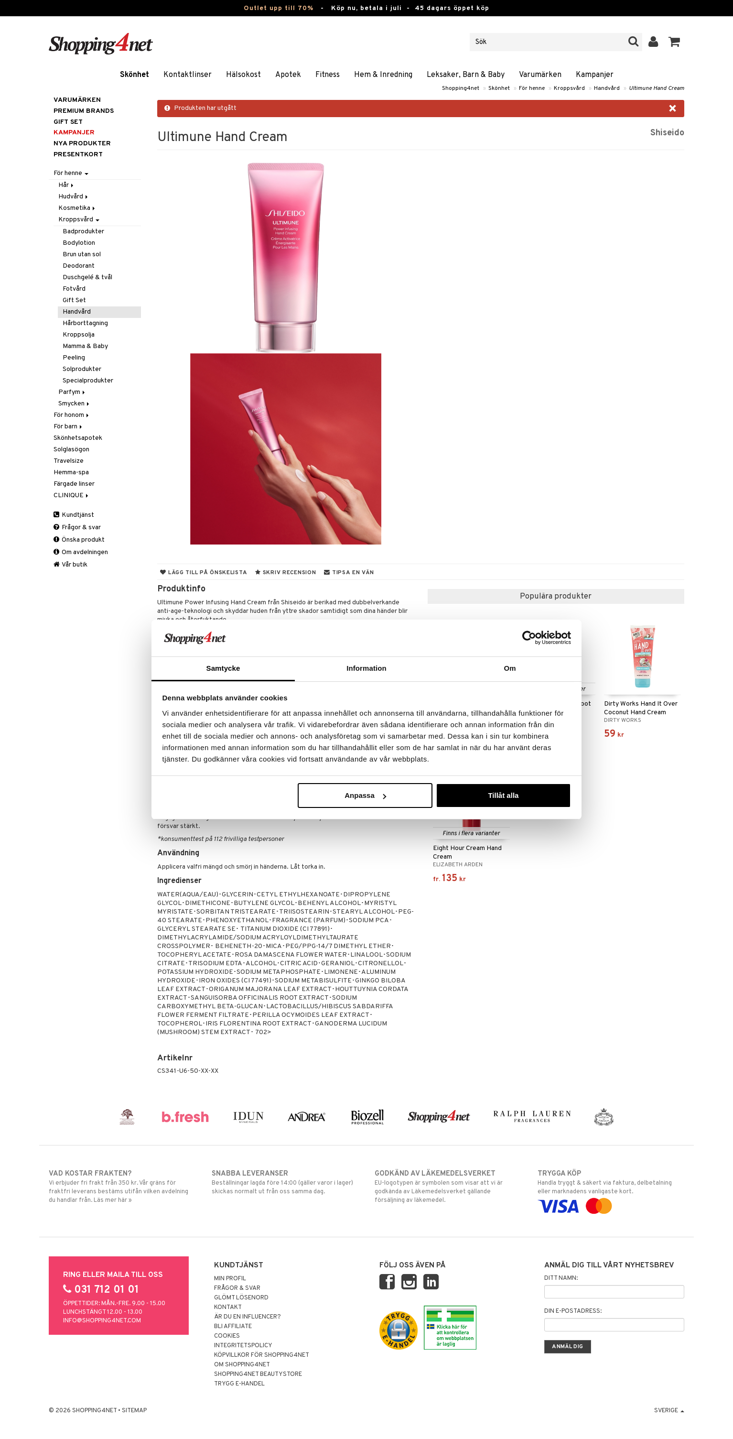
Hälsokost (243, 75)
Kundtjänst (74, 515)
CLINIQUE (72, 495)
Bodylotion (79, 243)
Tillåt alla (503, 795)
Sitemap (134, 1411)
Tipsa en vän (349, 573)
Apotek (288, 75)
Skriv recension (285, 573)
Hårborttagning (85, 323)
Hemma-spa (71, 473)
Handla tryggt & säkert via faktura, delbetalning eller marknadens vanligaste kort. (611, 1190)
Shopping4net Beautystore (258, 1374)
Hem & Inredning (383, 75)
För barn (69, 427)
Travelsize (69, 461)
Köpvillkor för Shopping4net (261, 1355)
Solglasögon (71, 450)
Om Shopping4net (242, 1365)
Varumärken (540, 75)
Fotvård (74, 289)
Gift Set (74, 300)
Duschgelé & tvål (87, 277)
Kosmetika (77, 208)
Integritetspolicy (243, 1346)
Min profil (230, 1279)
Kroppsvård (569, 88)
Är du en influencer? (247, 1317)
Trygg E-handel (239, 1384)
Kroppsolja (79, 335)
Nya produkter (82, 144)
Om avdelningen (81, 552)
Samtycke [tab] (223, 668)
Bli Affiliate (233, 1326)
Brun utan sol (82, 255)
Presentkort (78, 155)
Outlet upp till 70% (278, 8)
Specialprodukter (88, 381)
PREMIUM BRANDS (84, 111)
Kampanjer (595, 75)
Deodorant (79, 266)
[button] (674, 42)
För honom (72, 415)
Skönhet (134, 75)
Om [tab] (510, 668)
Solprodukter (82, 369)
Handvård (607, 88)
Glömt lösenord (241, 1298)
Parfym (72, 392)
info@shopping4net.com (102, 1321)
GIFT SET (68, 122)
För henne (532, 88)
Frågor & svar (77, 527)
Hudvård (73, 197)
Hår (66, 185)
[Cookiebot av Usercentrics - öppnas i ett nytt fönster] (529, 638)
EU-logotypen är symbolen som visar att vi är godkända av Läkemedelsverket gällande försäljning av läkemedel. (448, 1186)
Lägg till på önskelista (203, 573)
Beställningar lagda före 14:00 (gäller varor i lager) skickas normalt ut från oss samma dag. (285, 1182)
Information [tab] (366, 668)
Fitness (327, 75)
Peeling (74, 358)
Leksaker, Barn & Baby (466, 75)
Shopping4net (460, 88)
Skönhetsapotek (78, 438)
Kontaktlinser (187, 75)
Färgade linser (74, 484)
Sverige (669, 1411)
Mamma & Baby (85, 346)
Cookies (227, 1336)
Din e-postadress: (573, 1311)
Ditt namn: (561, 1278)
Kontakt (228, 1307)
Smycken (74, 404)
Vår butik (70, 565)
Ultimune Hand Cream (656, 88)
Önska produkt (79, 540)
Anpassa (365, 795)
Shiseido (667, 133)
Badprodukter (83, 232)
